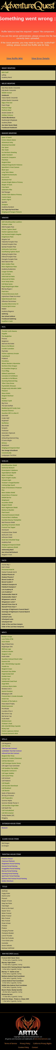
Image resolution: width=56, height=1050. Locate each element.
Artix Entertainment (40, 1039)
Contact (35, 1047)
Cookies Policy (23, 1047)
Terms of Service (10, 1043)
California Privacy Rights (42, 1043)
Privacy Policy (25, 1043)
